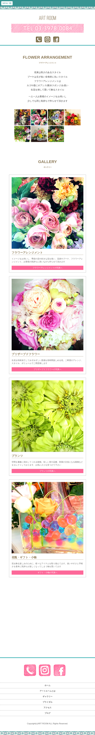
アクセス (47, 708)
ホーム (47, 685)
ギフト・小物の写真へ (47, 572)
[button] (7, 3)
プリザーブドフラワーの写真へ (47, 369)
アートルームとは (47, 691)
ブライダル (47, 702)
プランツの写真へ (47, 471)
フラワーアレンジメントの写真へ (47, 268)
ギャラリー (47, 696)
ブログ (47, 713)
